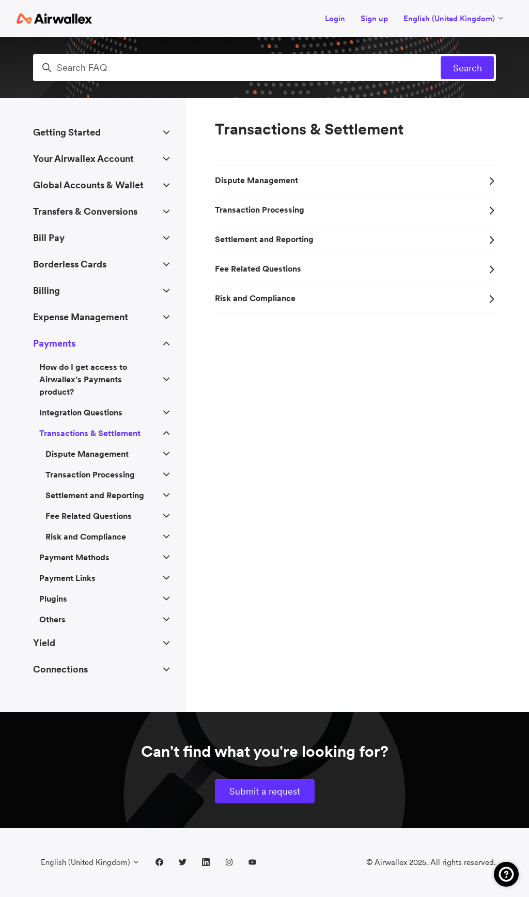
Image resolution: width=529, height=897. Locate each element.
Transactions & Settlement (90, 433)
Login (335, 18)
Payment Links (67, 578)
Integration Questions (80, 412)
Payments (54, 343)
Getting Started (67, 132)
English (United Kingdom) (454, 18)
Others (52, 619)
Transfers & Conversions (85, 211)
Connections (60, 669)
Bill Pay (49, 238)
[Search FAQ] (264, 67)
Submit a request (264, 791)
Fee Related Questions (355, 268)
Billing (46, 290)
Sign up (374, 18)
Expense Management (80, 317)
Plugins (53, 598)
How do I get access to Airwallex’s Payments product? (83, 379)
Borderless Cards (69, 264)
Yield (44, 643)
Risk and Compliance (355, 298)
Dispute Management (355, 180)
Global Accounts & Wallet (88, 185)
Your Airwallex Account (83, 159)
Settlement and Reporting (355, 239)
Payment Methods (74, 557)
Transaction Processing (355, 209)
